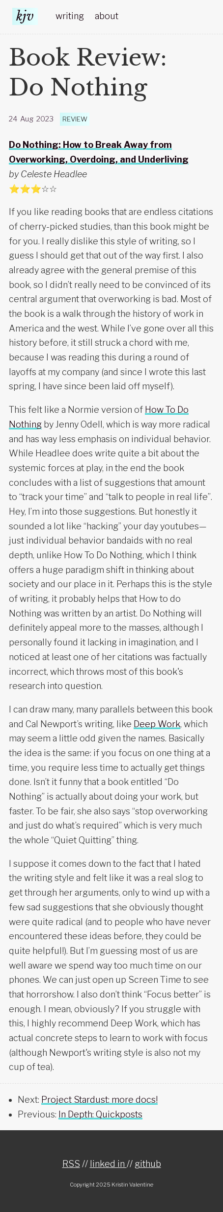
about (106, 16)
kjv (25, 16)
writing (70, 16)
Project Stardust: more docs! (99, 1099)
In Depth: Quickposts (100, 1114)
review (74, 119)
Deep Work (157, 724)
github (148, 1164)
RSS (71, 1164)
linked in (108, 1164)
